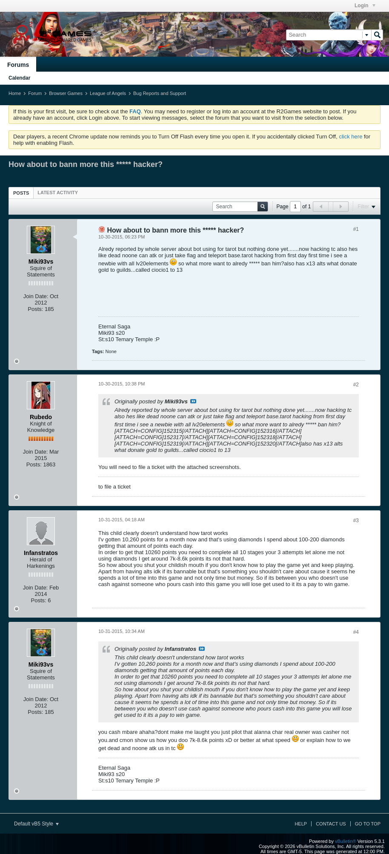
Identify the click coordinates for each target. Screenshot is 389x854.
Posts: (35, 309)
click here (350, 136)
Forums (18, 64)
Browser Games (66, 93)
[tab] (21, 192)
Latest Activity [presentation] (57, 192)
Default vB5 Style (36, 824)
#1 (356, 229)
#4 (356, 632)
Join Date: (36, 296)
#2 (356, 385)
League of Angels (108, 93)
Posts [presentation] (21, 193)
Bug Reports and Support (159, 93)
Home (15, 93)
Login (365, 6)
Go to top (367, 823)
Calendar (19, 78)
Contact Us (331, 823)
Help (301, 823)
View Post (193, 401)
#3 (356, 520)
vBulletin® (345, 841)
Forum (35, 93)
